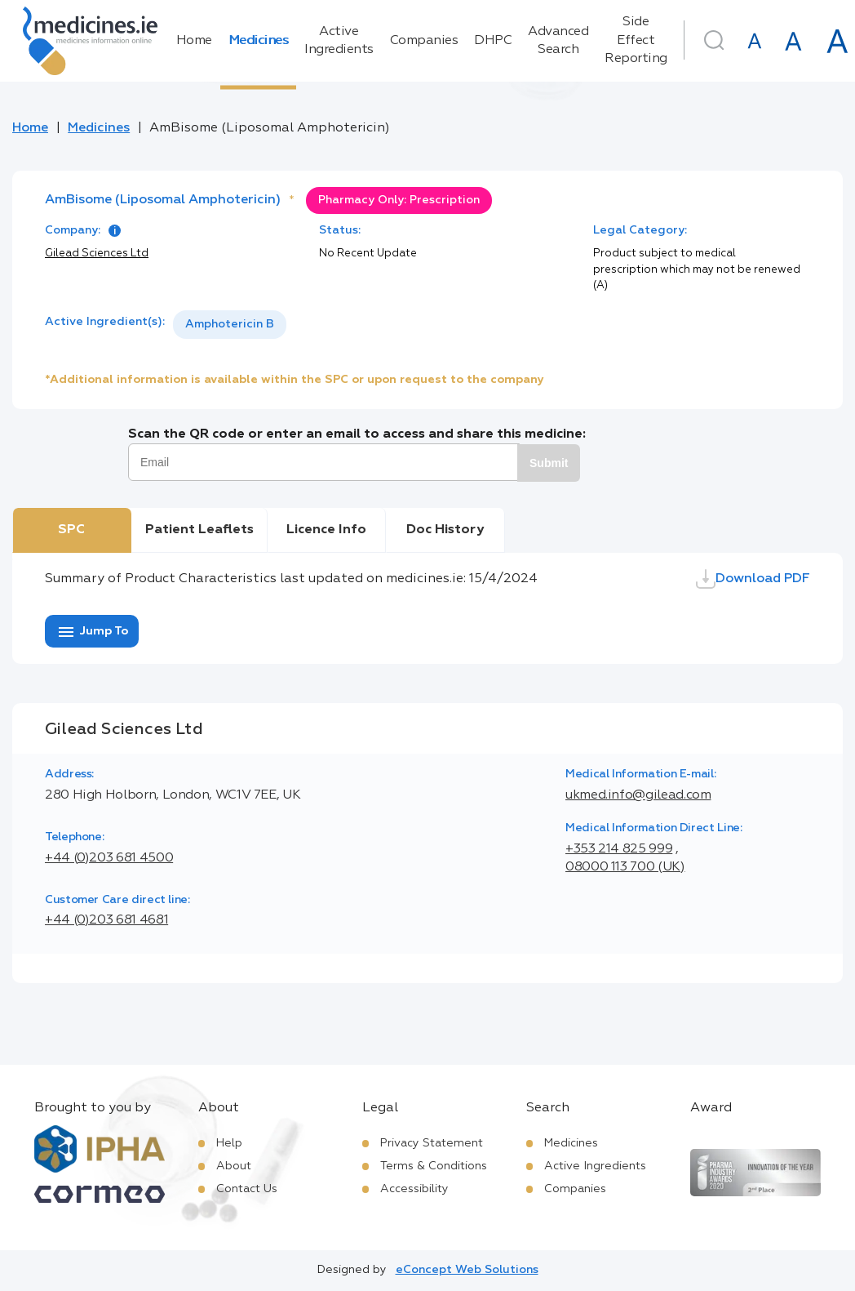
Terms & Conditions (433, 1166)
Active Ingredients (339, 40)
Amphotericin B (229, 324)
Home (194, 40)
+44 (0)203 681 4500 (109, 858)
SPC (71, 529)
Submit (548, 463)
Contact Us (246, 1189)
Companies (424, 40)
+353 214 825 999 (618, 849)
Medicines (258, 40)
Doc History (445, 529)
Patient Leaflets (199, 529)
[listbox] (229, 324)
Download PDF (753, 579)
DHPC (493, 40)
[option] (229, 324)
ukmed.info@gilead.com (638, 795)
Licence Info (326, 529)
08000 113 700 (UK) (625, 867)
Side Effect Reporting (636, 40)
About (233, 1166)
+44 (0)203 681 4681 (106, 920)
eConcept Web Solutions (467, 1269)
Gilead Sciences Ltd (96, 253)
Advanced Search (558, 40)
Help (229, 1143)
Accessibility (414, 1189)
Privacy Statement (431, 1143)
